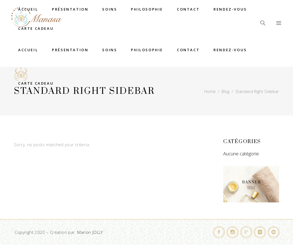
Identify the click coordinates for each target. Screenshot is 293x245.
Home (210, 91)
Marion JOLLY (90, 232)
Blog (225, 91)
